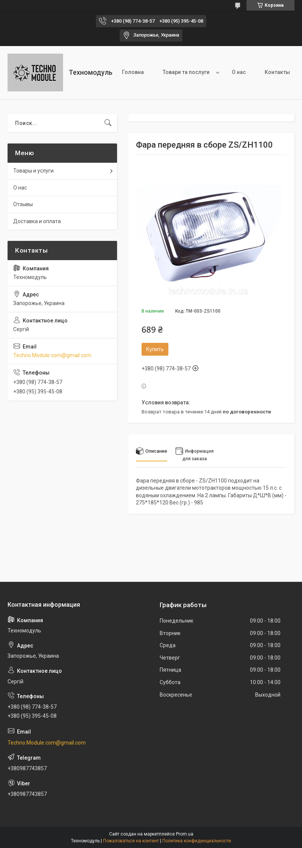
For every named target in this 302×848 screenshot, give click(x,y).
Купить (155, 349)
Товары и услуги (33, 171)
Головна (133, 72)
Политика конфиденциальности (196, 840)
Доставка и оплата (37, 221)
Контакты (277, 72)
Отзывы (23, 204)
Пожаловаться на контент (131, 840)
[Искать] (108, 123)
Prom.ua (184, 834)
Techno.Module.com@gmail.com (52, 355)
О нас (239, 72)
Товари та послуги (186, 72)
